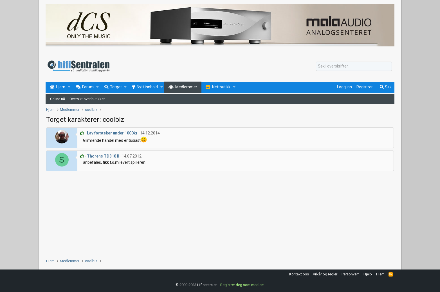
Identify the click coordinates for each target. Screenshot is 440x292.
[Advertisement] (215, 213)
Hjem (380, 274)
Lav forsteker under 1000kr (112, 133)
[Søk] (354, 66)
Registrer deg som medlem (242, 285)
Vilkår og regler (325, 274)
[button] (69, 87)
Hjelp (367, 274)
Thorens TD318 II (103, 156)
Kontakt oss (299, 274)
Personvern (351, 274)
